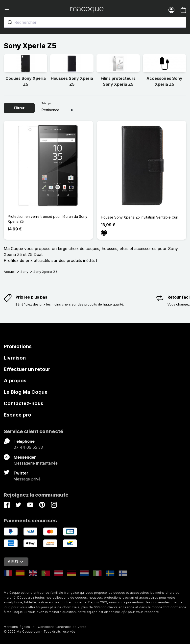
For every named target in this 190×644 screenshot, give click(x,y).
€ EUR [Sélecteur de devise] (15, 562)
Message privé (27, 478)
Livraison (15, 358)
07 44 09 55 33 (28, 447)
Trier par (47, 103)
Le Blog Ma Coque (26, 392)
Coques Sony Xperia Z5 (25, 81)
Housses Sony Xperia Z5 (72, 81)
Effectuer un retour (27, 369)
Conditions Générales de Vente (62, 627)
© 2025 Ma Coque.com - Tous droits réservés (39, 631)
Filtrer (19, 108)
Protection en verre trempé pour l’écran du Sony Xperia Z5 (47, 219)
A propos (15, 381)
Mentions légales (17, 627)
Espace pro (17, 415)
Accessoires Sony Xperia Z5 (164, 81)
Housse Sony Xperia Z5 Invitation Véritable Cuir (139, 217)
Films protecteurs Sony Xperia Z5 (118, 81)
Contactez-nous (23, 403)
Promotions (18, 346)
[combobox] (95, 22)
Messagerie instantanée (36, 463)
